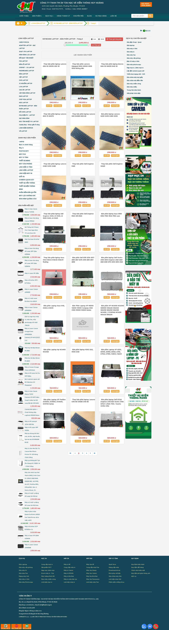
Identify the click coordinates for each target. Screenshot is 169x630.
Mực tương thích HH (48, 576)
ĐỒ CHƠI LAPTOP (25, 112)
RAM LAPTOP (23, 96)
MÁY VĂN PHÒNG (25, 164)
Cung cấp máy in (69, 567)
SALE (16, 626)
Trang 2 (93, 23)
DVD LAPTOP (23, 80)
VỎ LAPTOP (23, 131)
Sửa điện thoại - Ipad (134, 42)
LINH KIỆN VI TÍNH (25, 167)
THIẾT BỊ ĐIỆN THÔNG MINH (27, 187)
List (93, 39)
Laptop (21, 141)
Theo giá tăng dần (114, 39)
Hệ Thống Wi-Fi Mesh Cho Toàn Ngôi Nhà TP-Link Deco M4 (32, 230)
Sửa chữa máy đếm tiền (135, 80)
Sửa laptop (130, 45)
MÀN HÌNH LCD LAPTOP (27, 55)
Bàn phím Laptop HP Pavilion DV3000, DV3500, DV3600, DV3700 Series (54, 402)
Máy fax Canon (91, 573)
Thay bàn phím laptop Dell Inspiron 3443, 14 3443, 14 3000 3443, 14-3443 (53, 216)
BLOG (89, 16)
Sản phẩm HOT (46, 567)
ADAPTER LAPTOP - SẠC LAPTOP (27, 46)
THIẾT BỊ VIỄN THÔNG (27, 183)
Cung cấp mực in (47, 564)
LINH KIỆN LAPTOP (26, 170)
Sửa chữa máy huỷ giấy (135, 77)
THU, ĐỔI (5, 626)
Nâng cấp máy (114, 567)
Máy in (21, 148)
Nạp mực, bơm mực (48, 570)
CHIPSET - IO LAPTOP (26, 67)
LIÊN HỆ (113, 16)
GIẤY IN (21, 176)
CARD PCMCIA (24, 42)
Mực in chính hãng (26, 145)
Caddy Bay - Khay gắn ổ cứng (29, 125)
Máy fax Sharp (91, 570)
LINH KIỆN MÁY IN (25, 173)
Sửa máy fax (131, 55)
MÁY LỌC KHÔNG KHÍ (27, 195)
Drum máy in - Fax (47, 573)
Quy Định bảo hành (137, 564)
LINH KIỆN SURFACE (26, 128)
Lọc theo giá (96, 45)
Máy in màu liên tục (70, 579)
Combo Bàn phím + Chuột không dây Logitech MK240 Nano (32, 412)
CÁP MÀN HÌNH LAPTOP (27, 93)
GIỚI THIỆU (24, 16)
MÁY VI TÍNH (23, 157)
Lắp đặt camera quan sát (135, 71)
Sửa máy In (23, 570)
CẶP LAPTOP (23, 77)
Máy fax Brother (92, 576)
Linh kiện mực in (46, 582)
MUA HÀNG (101, 16)
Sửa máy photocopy (134, 64)
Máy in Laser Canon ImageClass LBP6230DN (31, 331)
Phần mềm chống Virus (116, 582)
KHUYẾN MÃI (78, 16)
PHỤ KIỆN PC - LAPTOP (27, 115)
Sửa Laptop (23, 564)
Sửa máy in (130, 52)
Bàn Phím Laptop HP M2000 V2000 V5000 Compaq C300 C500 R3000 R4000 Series (82, 308)
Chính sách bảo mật (138, 570)
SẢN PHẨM (37, 16)
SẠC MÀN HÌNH (24, 118)
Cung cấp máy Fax (92, 567)
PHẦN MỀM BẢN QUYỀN (27, 192)
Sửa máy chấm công (134, 84)
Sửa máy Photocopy (26, 582)
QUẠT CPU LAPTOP (25, 51)
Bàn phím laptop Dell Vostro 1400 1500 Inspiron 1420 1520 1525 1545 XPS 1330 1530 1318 (111, 260)
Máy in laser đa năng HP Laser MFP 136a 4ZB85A (32, 263)
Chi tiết (49, 105)
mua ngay (57, 105)
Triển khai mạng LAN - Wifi (136, 74)
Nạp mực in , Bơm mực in (135, 68)
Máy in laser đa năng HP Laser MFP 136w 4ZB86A (32, 251)
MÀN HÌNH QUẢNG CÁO (27, 199)
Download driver (114, 570)
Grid (101, 39)
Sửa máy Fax (23, 573)
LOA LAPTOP (23, 86)
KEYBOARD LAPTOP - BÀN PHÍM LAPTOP (28, 107)
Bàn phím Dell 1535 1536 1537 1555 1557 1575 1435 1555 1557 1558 (83, 260)
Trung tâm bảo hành (134, 90)
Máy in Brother (69, 576)
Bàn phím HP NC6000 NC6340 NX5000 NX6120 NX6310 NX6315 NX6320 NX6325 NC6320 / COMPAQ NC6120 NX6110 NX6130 (112, 310)
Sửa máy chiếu (132, 87)
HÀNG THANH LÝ (63, 16)
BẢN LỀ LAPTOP (24, 64)
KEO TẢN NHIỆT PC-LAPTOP (28, 121)
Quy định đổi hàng (137, 567)
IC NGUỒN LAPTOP (25, 83)
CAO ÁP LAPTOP (24, 90)
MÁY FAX (22, 154)
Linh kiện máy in (69, 582)
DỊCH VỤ (49, 16)
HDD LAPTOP (23, 102)
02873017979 (57, 9)
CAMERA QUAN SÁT (26, 180)
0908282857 (30, 605)
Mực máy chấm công (48, 579)
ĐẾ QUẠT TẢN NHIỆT (26, 58)
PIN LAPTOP (23, 61)
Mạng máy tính (24, 576)
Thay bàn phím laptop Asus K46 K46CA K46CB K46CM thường (53, 260)
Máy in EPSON (68, 573)
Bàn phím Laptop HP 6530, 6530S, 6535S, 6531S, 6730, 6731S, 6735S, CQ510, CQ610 (111, 352)
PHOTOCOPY (24, 151)
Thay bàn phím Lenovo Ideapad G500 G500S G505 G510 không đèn (82, 66)
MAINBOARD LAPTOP (26, 71)
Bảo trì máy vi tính (133, 61)
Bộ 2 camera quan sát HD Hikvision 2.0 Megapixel (32, 382)
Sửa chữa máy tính (115, 576)
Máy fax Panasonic (93, 579)
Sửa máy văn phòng (133, 58)
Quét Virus (112, 564)
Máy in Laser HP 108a (32, 273)
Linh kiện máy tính (115, 579)
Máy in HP (67, 564)
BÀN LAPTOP (23, 74)
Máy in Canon (68, 570)
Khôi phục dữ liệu (114, 573)
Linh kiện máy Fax (92, 582)
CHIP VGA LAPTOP (25, 99)
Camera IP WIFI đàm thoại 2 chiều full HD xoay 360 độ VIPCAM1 (32, 400)
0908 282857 (82, 9)
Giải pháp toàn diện (133, 93)
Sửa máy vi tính (132, 48)
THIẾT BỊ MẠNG (24, 160)
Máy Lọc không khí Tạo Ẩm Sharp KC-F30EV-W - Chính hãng (32, 463)
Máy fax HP (90, 564)
